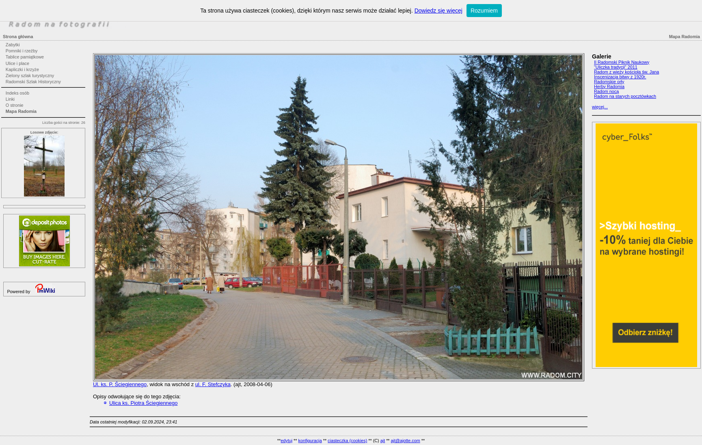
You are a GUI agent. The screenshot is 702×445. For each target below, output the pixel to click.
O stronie (15, 105)
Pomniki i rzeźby (22, 50)
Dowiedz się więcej (438, 10)
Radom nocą (606, 91)
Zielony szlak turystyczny (30, 75)
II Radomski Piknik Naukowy (621, 62)
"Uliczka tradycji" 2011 (615, 67)
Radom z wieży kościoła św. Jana (626, 71)
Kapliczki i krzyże (22, 69)
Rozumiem (484, 10)
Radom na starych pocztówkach (625, 96)
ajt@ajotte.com (405, 440)
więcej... (600, 106)
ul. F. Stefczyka (213, 384)
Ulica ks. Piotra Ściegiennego (143, 403)
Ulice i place (17, 63)
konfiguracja (310, 440)
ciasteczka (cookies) (347, 440)
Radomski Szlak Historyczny (33, 81)
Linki (10, 99)
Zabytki (13, 44)
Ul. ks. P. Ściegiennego (120, 384)
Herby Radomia (609, 86)
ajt (382, 440)
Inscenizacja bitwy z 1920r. (620, 76)
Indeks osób (17, 93)
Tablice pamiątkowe (25, 56)
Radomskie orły (609, 81)
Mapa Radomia (21, 111)
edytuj (286, 440)
